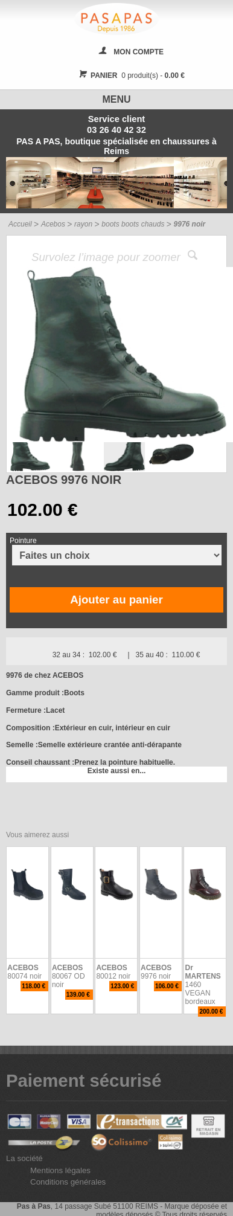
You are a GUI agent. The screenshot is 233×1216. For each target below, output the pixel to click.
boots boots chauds (132, 224)
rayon (83, 224)
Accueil (20, 224)
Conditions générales (68, 1181)
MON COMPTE (138, 52)
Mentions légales (60, 1170)
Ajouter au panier (116, 599)
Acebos (53, 224)
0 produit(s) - (130, 75)
